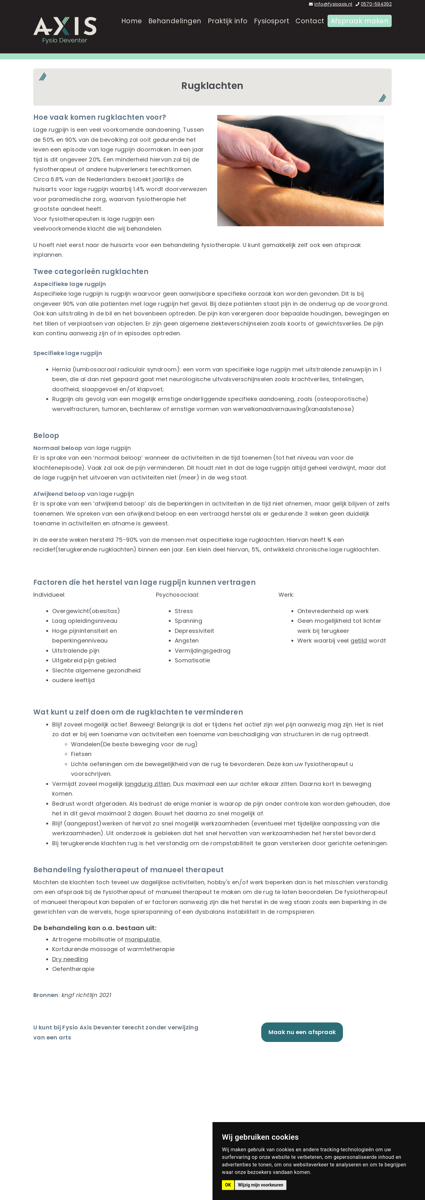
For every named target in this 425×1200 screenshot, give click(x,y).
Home (131, 33)
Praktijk (237, 1112)
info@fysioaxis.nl (333, 4)
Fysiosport (272, 33)
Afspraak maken (360, 33)
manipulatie (143, 939)
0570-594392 (376, 4)
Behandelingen (174, 33)
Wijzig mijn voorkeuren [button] (260, 1184)
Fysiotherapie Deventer (260, 1082)
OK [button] (228, 1184)
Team (235, 1102)
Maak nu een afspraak (302, 1032)
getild (358, 640)
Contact (309, 33)
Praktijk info (228, 33)
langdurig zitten (147, 784)
